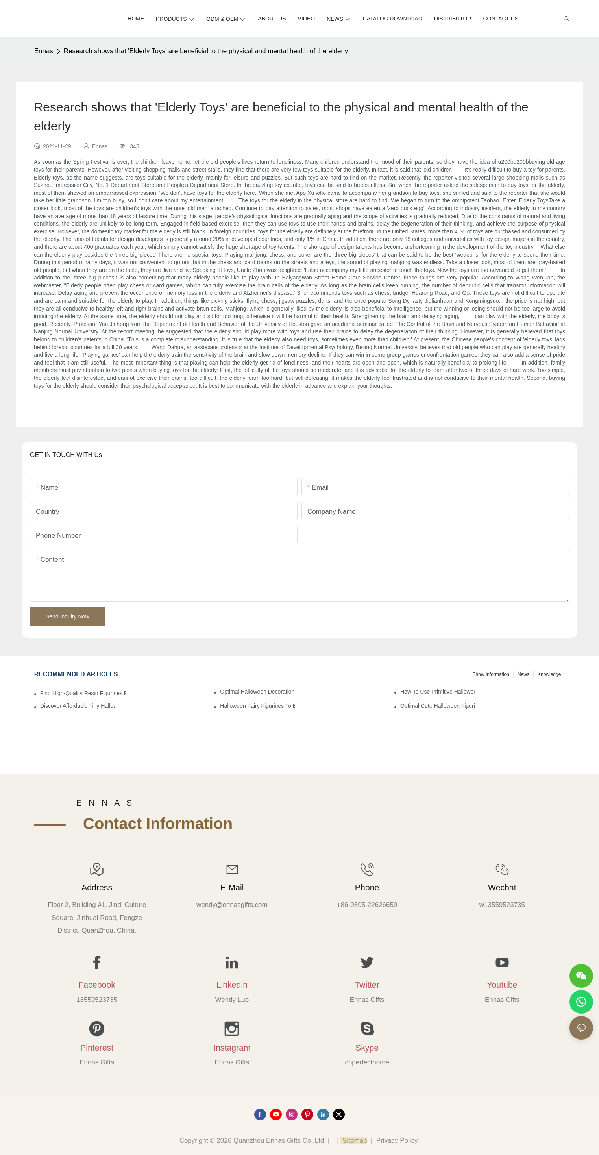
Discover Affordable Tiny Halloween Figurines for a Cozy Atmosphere (77, 706)
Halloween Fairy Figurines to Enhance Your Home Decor (257, 706)
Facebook (96, 985)
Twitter (367, 985)
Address (96, 887)
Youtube (502, 985)
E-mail (232, 887)
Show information (491, 674)
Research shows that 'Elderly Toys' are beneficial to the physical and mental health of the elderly (206, 51)
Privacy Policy (397, 1140)
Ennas (43, 51)
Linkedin (232, 985)
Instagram (232, 1048)
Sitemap (353, 1140)
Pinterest (96, 1048)
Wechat (502, 887)
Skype (367, 1048)
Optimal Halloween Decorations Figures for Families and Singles (257, 692)
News (523, 674)
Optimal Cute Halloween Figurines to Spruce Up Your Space (437, 706)
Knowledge (549, 674)
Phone (367, 887)
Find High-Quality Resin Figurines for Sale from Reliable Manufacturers (83, 693)
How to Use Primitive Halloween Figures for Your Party (437, 692)
